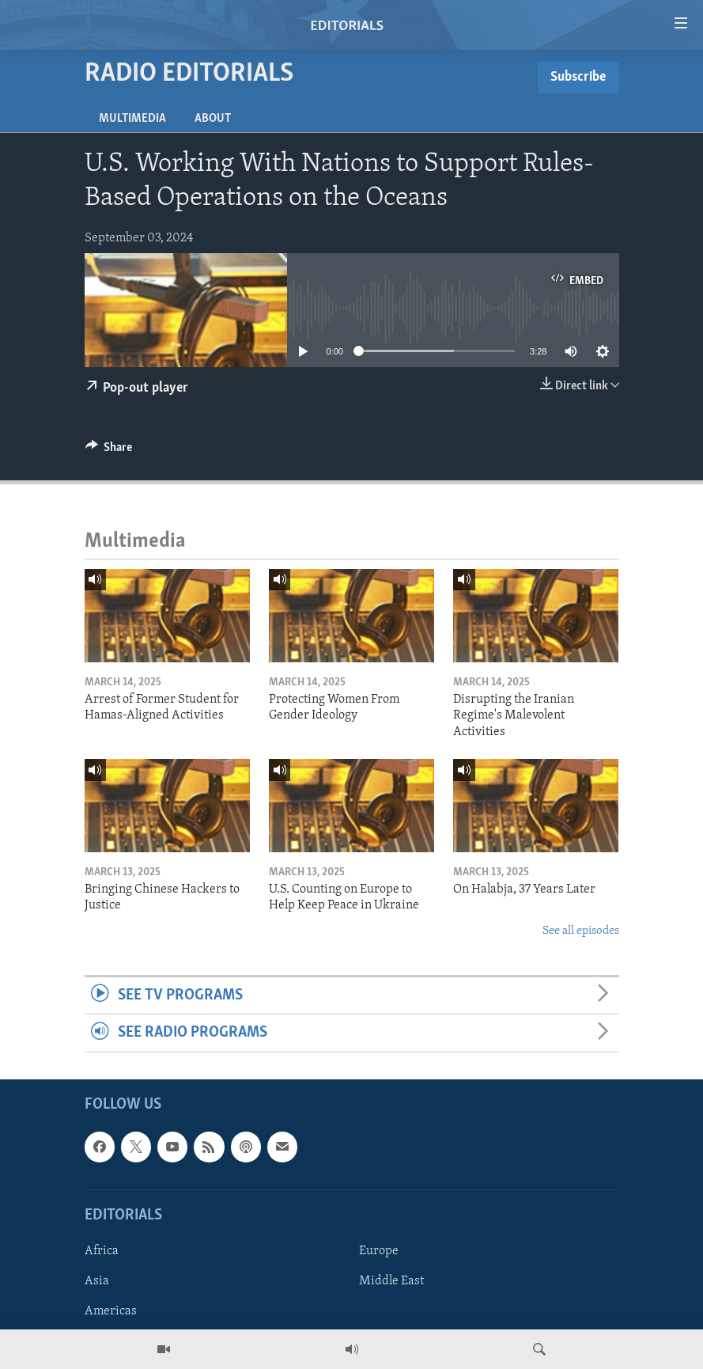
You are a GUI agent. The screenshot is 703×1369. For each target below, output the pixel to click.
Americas (111, 1311)
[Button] (109, 451)
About (213, 118)
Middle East (391, 1281)
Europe (379, 1251)
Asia (97, 1281)
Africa (102, 1251)
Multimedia (132, 118)
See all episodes (580, 931)
